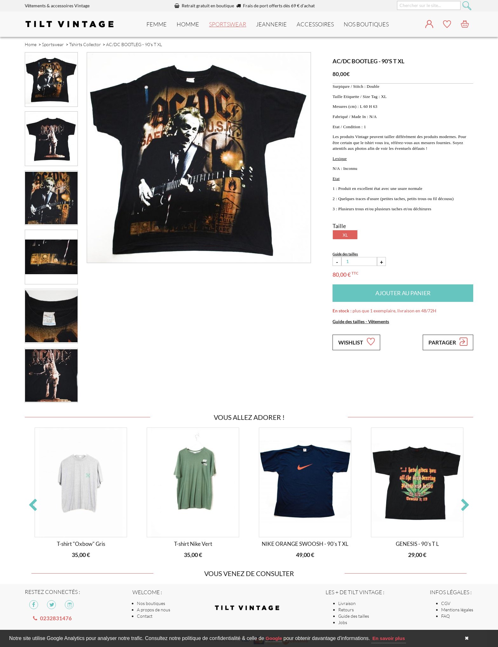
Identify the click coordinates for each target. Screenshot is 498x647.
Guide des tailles (353, 616)
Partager (448, 341)
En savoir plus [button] (388, 638)
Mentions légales (457, 609)
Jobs (342, 622)
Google (274, 638)
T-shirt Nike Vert (193, 543)
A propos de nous (153, 609)
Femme (156, 24)
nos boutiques (366, 24)
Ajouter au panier (403, 292)
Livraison (347, 603)
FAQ (445, 616)
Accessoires (315, 24)
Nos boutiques (151, 603)
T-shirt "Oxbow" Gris (81, 543)
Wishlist (356, 341)
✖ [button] (467, 638)
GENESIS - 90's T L (417, 543)
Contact (144, 616)
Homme (188, 24)
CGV (445, 603)
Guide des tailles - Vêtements (361, 321)
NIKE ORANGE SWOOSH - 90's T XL (305, 543)
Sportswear (227, 24)
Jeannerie (271, 24)
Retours (346, 609)
